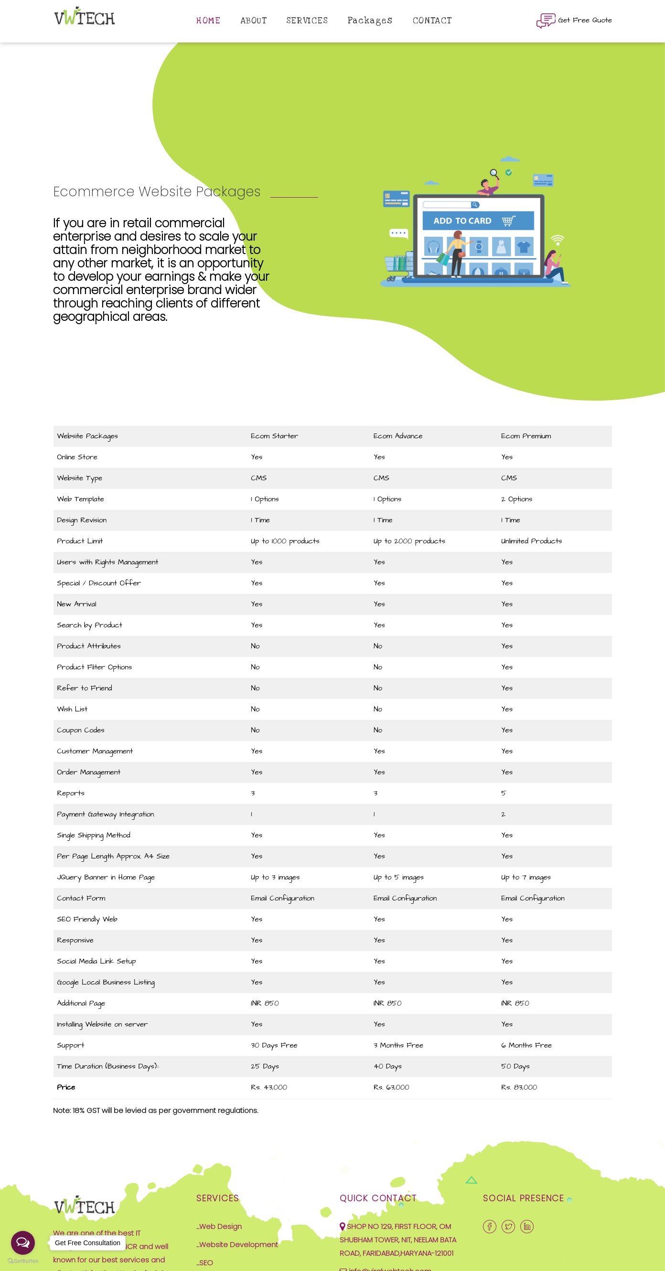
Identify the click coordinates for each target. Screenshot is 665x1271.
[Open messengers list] (23, 1243)
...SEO (204, 1263)
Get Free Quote (574, 21)
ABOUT (254, 20)
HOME (208, 20)
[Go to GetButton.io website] (23, 1261)
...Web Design (219, 1226)
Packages (370, 20)
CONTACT (432, 20)
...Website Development (237, 1244)
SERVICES (307, 20)
